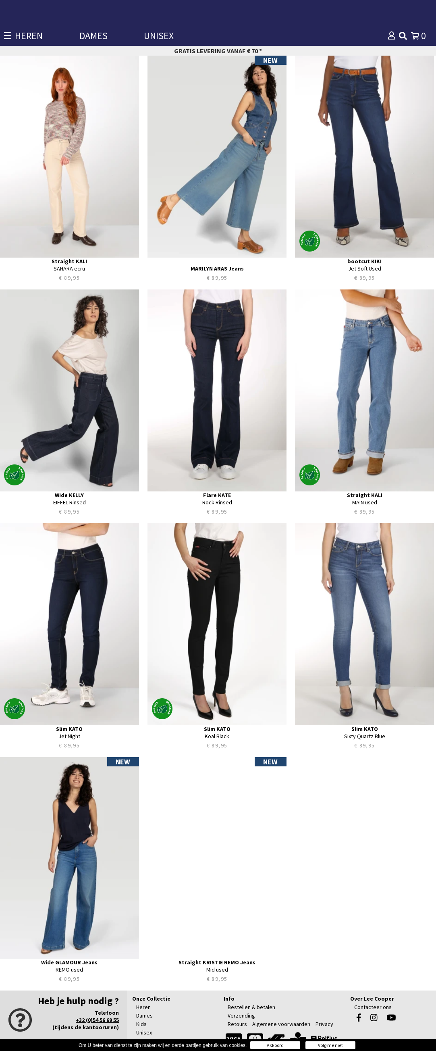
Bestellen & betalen (251, 1007)
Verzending (241, 1015)
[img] (403, 36)
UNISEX (159, 35)
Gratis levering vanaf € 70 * (218, 51)
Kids (141, 1024)
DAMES (93, 35)
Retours (237, 1024)
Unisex (144, 1032)
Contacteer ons (373, 1007)
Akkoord (275, 1045)
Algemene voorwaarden (281, 1024)
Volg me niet (330, 1045)
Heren (143, 1007)
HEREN (29, 35)
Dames (144, 1015)
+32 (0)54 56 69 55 (97, 1020)
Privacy (324, 1024)
